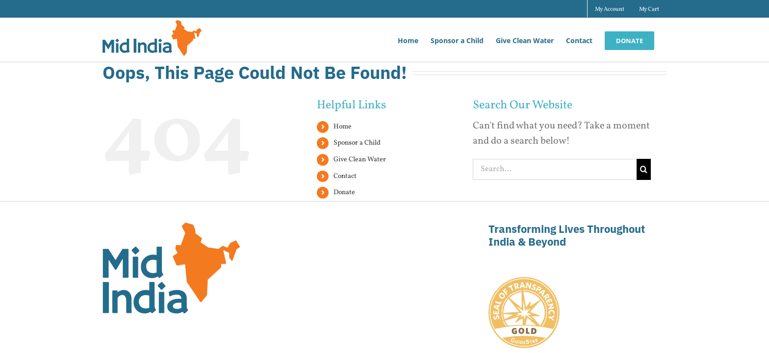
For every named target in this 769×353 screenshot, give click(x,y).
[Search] (644, 169)
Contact (345, 176)
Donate (344, 192)
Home (342, 126)
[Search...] (555, 169)
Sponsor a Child (357, 143)
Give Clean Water (359, 159)
